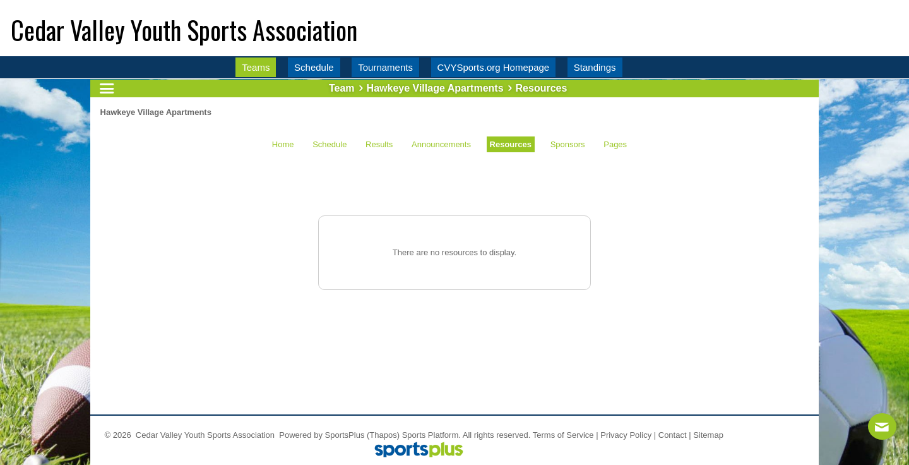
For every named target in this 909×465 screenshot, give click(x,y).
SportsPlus (345, 435)
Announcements (441, 144)
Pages (615, 144)
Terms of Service (563, 435)
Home (283, 144)
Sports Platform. (431, 435)
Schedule (329, 144)
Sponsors (567, 144)
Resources (511, 144)
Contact (672, 435)
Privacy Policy (625, 435)
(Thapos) (383, 435)
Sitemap (708, 435)
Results (379, 144)
